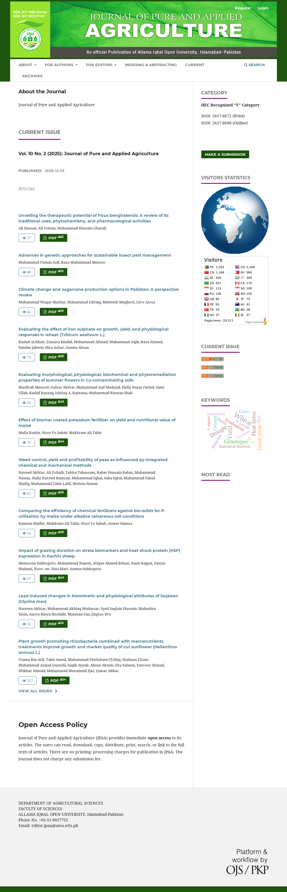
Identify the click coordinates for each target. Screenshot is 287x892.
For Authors (59, 64)
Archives (32, 76)
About (25, 64)
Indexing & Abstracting (151, 64)
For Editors (100, 64)
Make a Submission (225, 154)
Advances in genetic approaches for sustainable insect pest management (94, 255)
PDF (55, 237)
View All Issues (35, 691)
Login (263, 8)
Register (243, 8)
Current (194, 64)
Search (254, 64)
